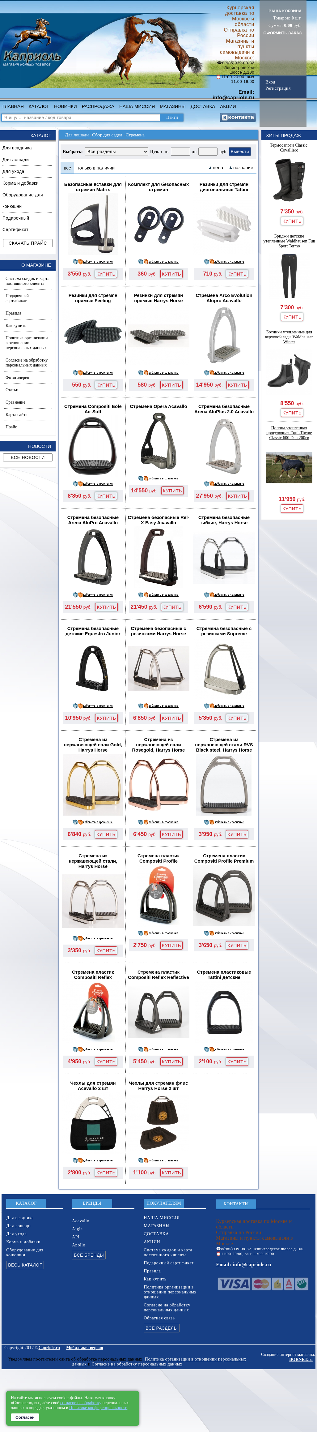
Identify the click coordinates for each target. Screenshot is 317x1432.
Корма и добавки (20, 183)
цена (218, 167)
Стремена (135, 134)
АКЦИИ (228, 106)
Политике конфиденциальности (98, 1407)
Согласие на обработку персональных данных (27, 362)
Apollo (78, 1245)
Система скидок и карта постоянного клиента (27, 281)
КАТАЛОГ (39, 106)
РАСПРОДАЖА (98, 106)
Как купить (16, 325)
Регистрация (278, 88)
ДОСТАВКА (203, 106)
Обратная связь (159, 1318)
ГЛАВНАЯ (13, 106)
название (243, 167)
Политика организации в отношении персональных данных (27, 343)
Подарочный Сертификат (15, 224)
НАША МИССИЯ (137, 106)
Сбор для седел (107, 134)
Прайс (11, 427)
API (76, 1237)
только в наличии (96, 167)
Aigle (77, 1229)
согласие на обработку (80, 1402)
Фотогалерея (17, 377)
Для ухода (13, 171)
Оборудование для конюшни (22, 200)
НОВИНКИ (65, 106)
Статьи (12, 390)
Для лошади (15, 159)
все (67, 167)
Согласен (25, 1417)
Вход (270, 82)
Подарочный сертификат (17, 298)
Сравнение (15, 402)
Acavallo (80, 1221)
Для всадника (17, 147)
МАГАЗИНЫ (172, 106)
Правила (13, 313)
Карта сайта (16, 414)
